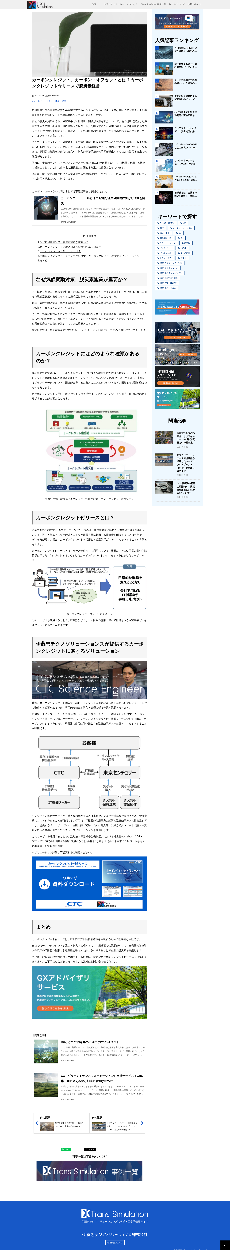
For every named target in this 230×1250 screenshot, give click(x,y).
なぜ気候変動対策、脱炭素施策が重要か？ (64, 242)
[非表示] (92, 236)
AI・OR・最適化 (165, 223)
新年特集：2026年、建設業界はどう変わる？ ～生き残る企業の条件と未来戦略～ (186, 66)
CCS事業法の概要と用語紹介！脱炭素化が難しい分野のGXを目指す (186, 488)
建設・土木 (163, 233)
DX (57, 101)
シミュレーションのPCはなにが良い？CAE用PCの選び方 (186, 146)
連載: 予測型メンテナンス (169, 263)
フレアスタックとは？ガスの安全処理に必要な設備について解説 (185, 130)
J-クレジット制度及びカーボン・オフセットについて (100, 499)
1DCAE (182, 248)
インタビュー (164, 248)
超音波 (186, 243)
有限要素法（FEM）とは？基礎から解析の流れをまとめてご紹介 (185, 50)
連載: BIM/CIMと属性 (167, 278)
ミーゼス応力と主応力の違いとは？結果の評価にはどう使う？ (185, 82)
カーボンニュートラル (42, 101)
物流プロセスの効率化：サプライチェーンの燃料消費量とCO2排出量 (186, 438)
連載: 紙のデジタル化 (167, 268)
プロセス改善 (164, 253)
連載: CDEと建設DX (166, 283)
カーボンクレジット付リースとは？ (60, 251)
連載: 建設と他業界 (166, 288)
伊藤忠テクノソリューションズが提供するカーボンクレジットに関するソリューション (89, 256)
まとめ (43, 260)
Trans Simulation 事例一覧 (153, 4)
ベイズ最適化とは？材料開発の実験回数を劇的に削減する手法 (185, 114)
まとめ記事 (184, 253)
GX (64, 101)
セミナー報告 (164, 258)
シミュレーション (166, 243)
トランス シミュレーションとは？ (121, 4)
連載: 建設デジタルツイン (169, 273)
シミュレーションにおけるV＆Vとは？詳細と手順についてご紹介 (186, 178)
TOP (94, 4)
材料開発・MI (164, 238)
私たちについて (177, 4)
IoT (183, 223)
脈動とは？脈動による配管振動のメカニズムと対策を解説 (185, 98)
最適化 (182, 258)
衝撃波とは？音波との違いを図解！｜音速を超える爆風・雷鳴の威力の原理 (185, 194)
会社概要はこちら (115, 1243)
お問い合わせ (194, 4)
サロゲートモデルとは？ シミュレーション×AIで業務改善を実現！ (185, 162)
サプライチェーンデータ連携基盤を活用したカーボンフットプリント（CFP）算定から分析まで (186, 463)
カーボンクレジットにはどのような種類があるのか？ (70, 247)
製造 (160, 228)
